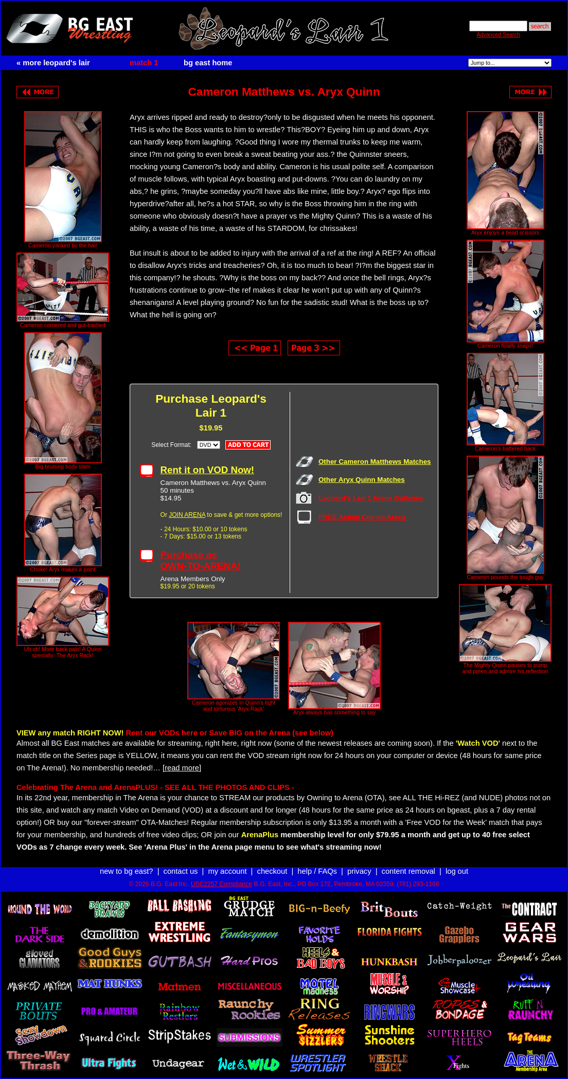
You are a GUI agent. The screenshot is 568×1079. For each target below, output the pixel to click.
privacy (359, 871)
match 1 (144, 63)
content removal (408, 871)
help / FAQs (317, 871)
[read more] (182, 768)
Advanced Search (498, 34)
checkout (272, 871)
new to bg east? (126, 871)
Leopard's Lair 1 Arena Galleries (370, 498)
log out (457, 871)
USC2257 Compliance (221, 884)
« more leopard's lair (53, 63)
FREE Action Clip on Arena (362, 517)
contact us (181, 871)
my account (227, 871)
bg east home (208, 63)
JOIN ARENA (187, 514)
